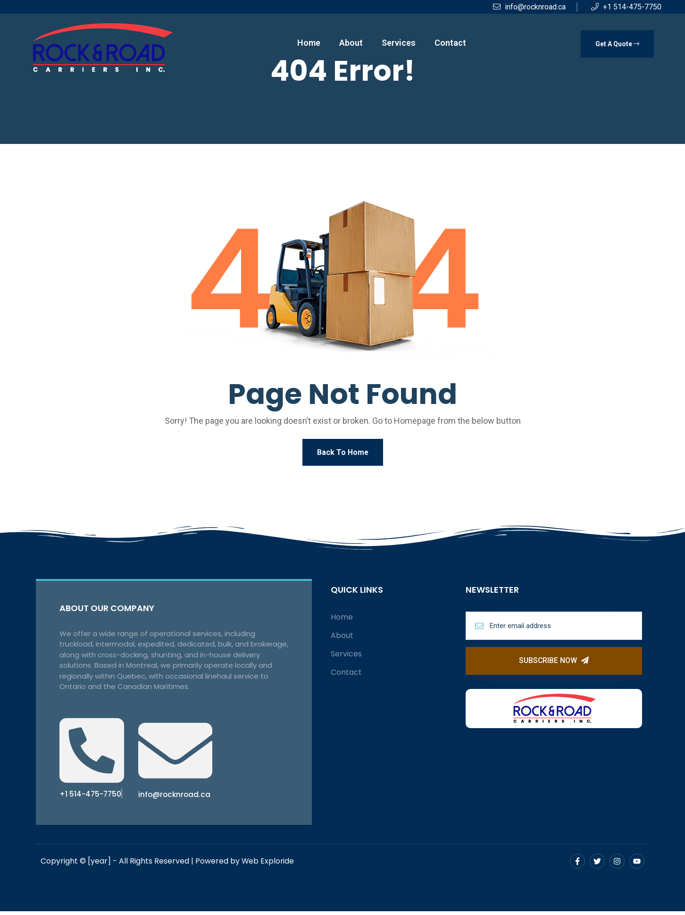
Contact (450, 43)
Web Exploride (268, 864)
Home (308, 43)
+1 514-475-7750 (626, 6)
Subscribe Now (553, 662)
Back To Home (342, 452)
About (351, 43)
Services (399, 43)
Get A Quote (617, 44)
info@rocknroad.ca (529, 6)
